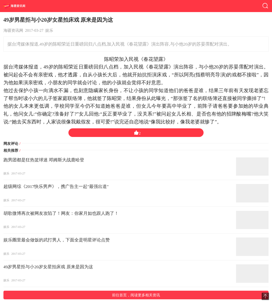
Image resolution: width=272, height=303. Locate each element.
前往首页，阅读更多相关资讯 (136, 295)
